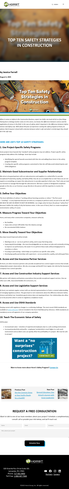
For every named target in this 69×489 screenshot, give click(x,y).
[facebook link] (46, 471)
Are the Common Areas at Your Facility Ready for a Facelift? (23, 395)
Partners (49, 474)
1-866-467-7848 (20, 476)
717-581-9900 (19, 474)
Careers (56, 474)
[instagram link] (55, 471)
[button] (55, 4)
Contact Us (54, 368)
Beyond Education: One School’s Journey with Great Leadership (45, 395)
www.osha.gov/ (13, 310)
